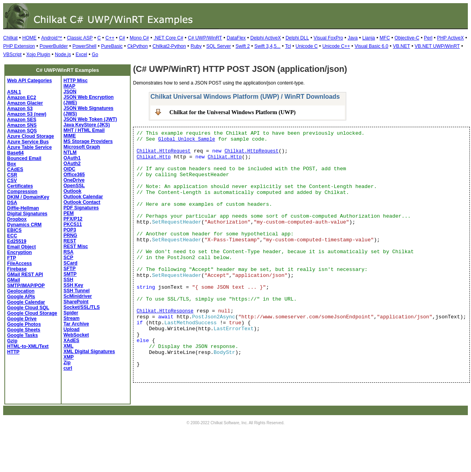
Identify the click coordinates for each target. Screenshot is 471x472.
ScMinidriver (78, 296)
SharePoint (76, 302)
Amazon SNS (22, 125)
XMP (69, 357)
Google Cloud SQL (28, 307)
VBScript (12, 54)
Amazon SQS (22, 131)
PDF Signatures (81, 208)
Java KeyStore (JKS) (87, 125)
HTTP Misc (76, 80)
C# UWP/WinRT (205, 38)
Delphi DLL (297, 38)
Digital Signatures (27, 213)
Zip (67, 362)
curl (68, 368)
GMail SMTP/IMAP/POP (26, 282)
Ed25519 (16, 241)
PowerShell (84, 46)
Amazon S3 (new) (26, 114)
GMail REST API (25, 274)
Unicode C (307, 46)
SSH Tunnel (77, 290)
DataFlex (236, 38)
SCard (70, 263)
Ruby (196, 46)
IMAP (69, 86)
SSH (68, 279)
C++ (109, 38)
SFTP (70, 268)
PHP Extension (19, 46)
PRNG (70, 235)
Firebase (16, 269)
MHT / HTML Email (84, 130)
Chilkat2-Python (169, 46)
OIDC (69, 169)
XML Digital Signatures (89, 351)
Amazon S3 (20, 108)
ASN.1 (14, 92)
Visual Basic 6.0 (371, 46)
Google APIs (21, 296)
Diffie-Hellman (23, 208)
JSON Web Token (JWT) (90, 119)
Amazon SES (21, 119)
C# (122, 38)
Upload (72, 329)
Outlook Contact (82, 202)
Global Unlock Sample (186, 139)
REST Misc (76, 246)
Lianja (368, 38)
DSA (12, 202)
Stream (72, 318)
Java (353, 38)
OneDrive (74, 180)
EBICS (14, 230)
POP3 (70, 230)
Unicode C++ (336, 46)
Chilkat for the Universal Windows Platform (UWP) (232, 112)
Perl (428, 38)
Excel (81, 54)
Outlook (72, 191)
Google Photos (24, 324)
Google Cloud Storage (32, 313)
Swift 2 (243, 46)
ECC (12, 236)
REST (70, 241)
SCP (68, 257)
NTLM (70, 152)
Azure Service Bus (28, 142)
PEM (69, 213)
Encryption (19, 252)
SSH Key (73, 285)
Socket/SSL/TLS (82, 307)
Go (95, 54)
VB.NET (401, 46)
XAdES (71, 340)
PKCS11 (73, 224)
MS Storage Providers (88, 141)
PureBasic (112, 46)
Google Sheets (23, 330)
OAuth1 (72, 158)
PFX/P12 (73, 219)
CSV (12, 180)
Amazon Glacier (25, 103)
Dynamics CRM (24, 225)
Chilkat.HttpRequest (164, 151)
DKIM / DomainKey (28, 197)
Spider (71, 313)
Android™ (51, 38)
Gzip (12, 341)
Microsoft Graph (82, 147)
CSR (12, 175)
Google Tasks (22, 335)
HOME (29, 38)
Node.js (63, 54)
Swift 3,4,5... (267, 46)
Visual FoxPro (328, 38)
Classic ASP (79, 38)
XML (68, 346)
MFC (385, 38)
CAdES (15, 169)
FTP (11, 258)
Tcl (288, 46)
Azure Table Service (29, 147)
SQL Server (218, 46)
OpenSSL (74, 185)
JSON (70, 91)
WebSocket (76, 335)
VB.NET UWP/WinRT (437, 46)
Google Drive (22, 319)
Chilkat (10, 38)
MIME (70, 136)
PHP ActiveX (450, 38)
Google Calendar (26, 302)
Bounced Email (24, 158)
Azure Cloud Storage (30, 136)
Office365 (74, 174)
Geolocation (20, 291)
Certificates (20, 186)
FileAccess (19, 263)
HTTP (13, 352)
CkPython (137, 46)
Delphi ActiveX (265, 38)
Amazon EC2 (21, 97)
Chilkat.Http (154, 157)
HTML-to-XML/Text (28, 346)
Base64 (15, 153)
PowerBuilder (53, 46)
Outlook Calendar (83, 196)
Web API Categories (29, 80)
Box (11, 164)
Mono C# (139, 38)
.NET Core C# (168, 38)
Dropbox (16, 219)
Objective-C (406, 38)
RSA (68, 252)
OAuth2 (72, 163)
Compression (22, 191)
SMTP (70, 274)
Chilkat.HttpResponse (165, 311)
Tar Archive (76, 324)
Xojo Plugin (38, 54)
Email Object (21, 247)
